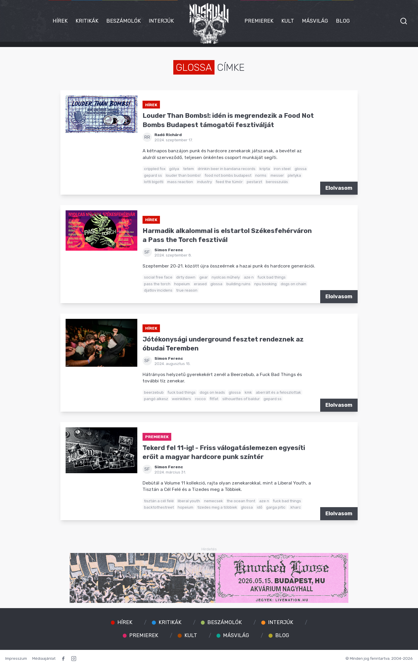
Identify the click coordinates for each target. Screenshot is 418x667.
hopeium (182, 283)
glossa (301, 168)
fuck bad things (271, 277)
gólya (174, 168)
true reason (186, 290)
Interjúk (161, 21)
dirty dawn (185, 277)
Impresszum (16, 658)
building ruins (238, 283)
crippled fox (154, 168)
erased (200, 283)
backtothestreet (159, 507)
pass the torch (157, 283)
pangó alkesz (156, 398)
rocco (200, 398)
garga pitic (276, 507)
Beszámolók (123, 21)
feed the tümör (229, 181)
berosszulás (277, 181)
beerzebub (154, 392)
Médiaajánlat (43, 658)
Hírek (60, 21)
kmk (248, 392)
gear (203, 277)
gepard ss (153, 175)
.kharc (295, 507)
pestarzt (254, 181)
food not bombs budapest (228, 175)
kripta (265, 168)
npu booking (265, 283)
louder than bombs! (183, 175)
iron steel (282, 168)
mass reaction (180, 181)
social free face (158, 277)
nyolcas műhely (226, 277)
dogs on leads (212, 392)
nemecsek (213, 500)
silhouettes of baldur (241, 398)
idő (259, 507)
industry (204, 181)
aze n (249, 277)
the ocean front (241, 500)
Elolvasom (338, 188)
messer (277, 175)
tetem (188, 168)
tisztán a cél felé (159, 500)
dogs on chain (293, 283)
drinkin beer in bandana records (226, 168)
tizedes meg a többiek (217, 507)
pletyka (294, 175)
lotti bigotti (153, 181)
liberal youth (189, 500)
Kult (287, 21)
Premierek (258, 21)
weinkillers (181, 398)
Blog (343, 21)
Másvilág (315, 21)
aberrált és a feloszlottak (278, 392)
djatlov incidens (158, 290)
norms (260, 175)
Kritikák (86, 21)
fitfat (214, 398)
